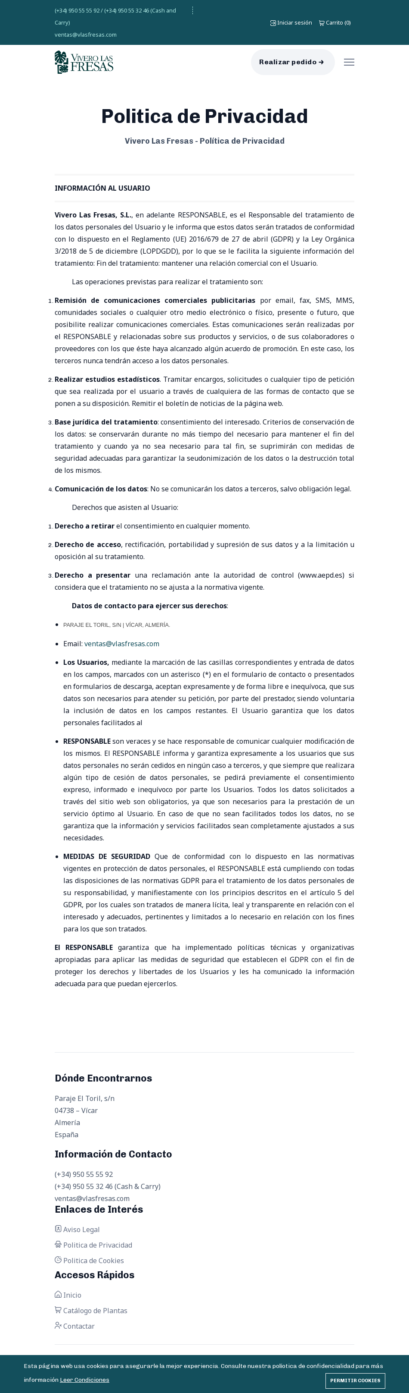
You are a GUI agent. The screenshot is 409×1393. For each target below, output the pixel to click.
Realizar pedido (287, 62)
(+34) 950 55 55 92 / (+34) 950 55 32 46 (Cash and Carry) (115, 16)
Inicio (68, 1295)
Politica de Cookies (89, 1260)
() (335, 22)
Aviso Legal (77, 1229)
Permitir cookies (355, 1381)
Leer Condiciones (84, 1380)
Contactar (75, 1326)
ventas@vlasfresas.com (86, 34)
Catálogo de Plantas (91, 1310)
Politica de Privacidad (93, 1245)
